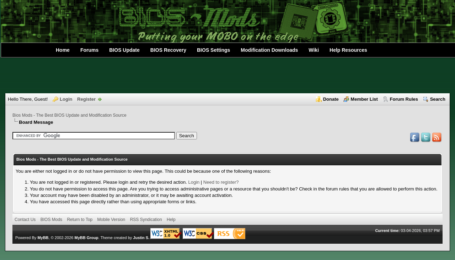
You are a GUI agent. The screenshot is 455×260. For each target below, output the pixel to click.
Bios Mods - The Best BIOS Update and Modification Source (69, 115)
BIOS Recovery (168, 50)
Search (437, 99)
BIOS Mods (51, 219)
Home (63, 50)
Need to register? (221, 182)
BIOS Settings (213, 50)
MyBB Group (86, 238)
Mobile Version (111, 219)
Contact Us (25, 219)
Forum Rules (404, 99)
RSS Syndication (146, 219)
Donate (331, 99)
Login (66, 99)
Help (171, 219)
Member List (364, 99)
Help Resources (348, 50)
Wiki (314, 50)
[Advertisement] (227, 76)
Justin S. (141, 238)
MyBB (42, 238)
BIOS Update (124, 50)
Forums (89, 50)
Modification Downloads (269, 50)
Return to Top (79, 219)
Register (86, 99)
